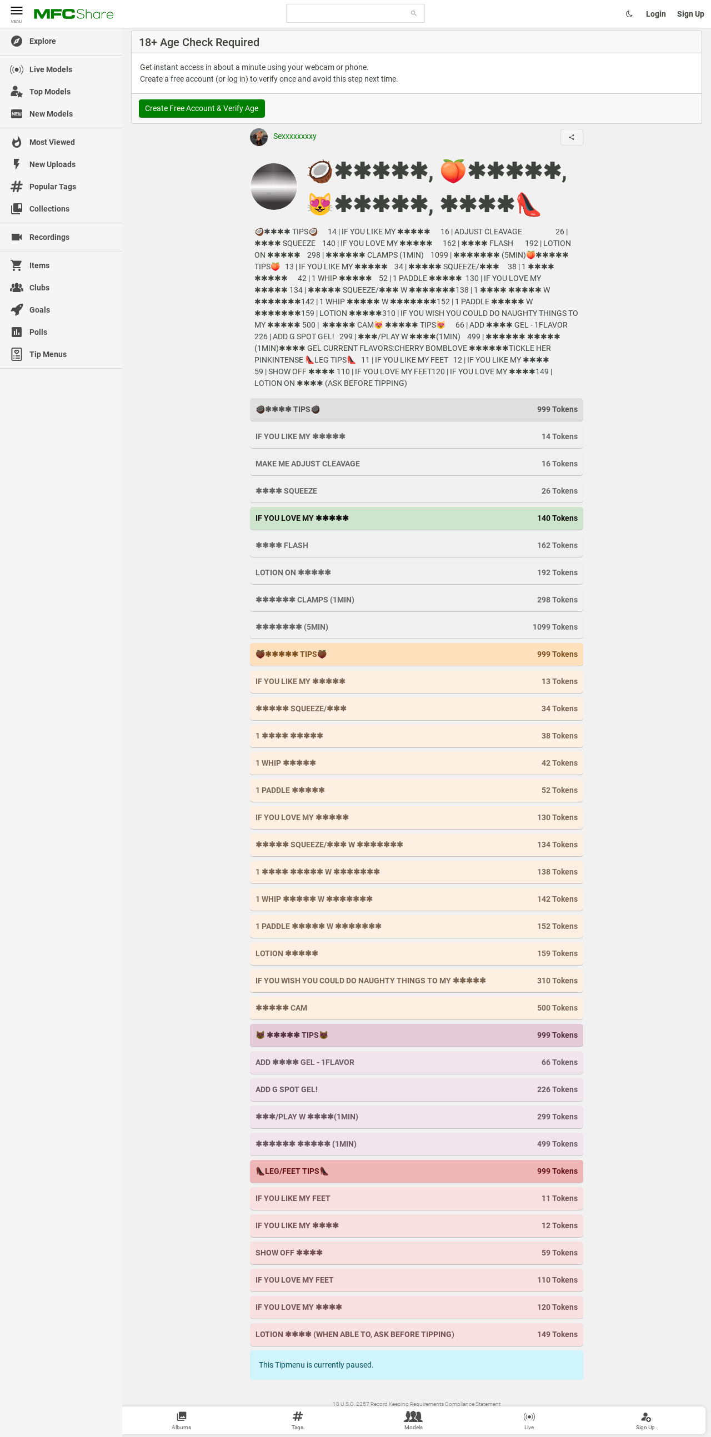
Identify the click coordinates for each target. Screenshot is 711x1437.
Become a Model (515, 1415)
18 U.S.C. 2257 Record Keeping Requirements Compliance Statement (416, 1404)
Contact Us (395, 1415)
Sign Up (690, 13)
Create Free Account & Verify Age (201, 108)
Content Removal (434, 1415)
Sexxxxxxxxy (283, 136)
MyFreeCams (475, 1415)
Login (656, 13)
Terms (370, 1415)
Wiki (353, 1415)
